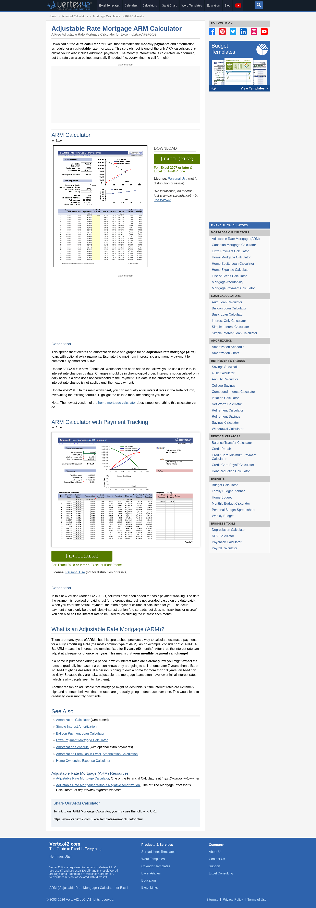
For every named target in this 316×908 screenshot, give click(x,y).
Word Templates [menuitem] (192, 5)
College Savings (223, 385)
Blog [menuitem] (227, 5)
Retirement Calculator (227, 410)
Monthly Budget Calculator (231, 503)
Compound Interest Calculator (233, 391)
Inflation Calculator (225, 398)
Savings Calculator (225, 422)
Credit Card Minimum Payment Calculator (234, 457)
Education (148, 880)
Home (52, 16)
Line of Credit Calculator (229, 276)
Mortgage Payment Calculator (233, 288)
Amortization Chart (225, 353)
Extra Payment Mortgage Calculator (82, 740)
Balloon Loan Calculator (229, 308)
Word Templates (153, 859)
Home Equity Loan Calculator (233, 263)
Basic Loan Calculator (228, 314)
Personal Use (177, 178)
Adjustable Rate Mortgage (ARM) (236, 239)
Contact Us (217, 859)
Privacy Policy (233, 899)
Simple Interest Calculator (230, 327)
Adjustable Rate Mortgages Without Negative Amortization (98, 785)
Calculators (230, 232)
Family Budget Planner (228, 491)
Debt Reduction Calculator (231, 471)
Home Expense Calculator (231, 269)
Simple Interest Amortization (76, 726)
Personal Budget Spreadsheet (233, 510)
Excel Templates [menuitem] (109, 5)
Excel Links (149, 887)
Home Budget (222, 497)
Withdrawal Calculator (228, 429)
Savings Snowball (225, 367)
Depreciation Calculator (229, 529)
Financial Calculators (229, 225)
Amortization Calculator (73, 720)
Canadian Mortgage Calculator (234, 245)
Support (214, 866)
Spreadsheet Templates (158, 852)
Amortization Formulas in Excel (78, 754)
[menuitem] (238, 5)
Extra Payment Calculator (230, 251)
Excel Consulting (221, 873)
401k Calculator (223, 373)
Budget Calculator (225, 485)
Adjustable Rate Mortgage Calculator (82, 778)
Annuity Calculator (225, 379)
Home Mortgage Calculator (231, 257)
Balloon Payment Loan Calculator (80, 733)
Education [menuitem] (213, 5)
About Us (215, 852)
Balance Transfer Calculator (232, 442)
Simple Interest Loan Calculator (234, 333)
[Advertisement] (125, 94)
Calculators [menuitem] (150, 5)
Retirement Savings (226, 416)
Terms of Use (257, 899)
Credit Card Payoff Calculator (233, 465)
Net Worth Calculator (227, 404)
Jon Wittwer (162, 200)
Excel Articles (151, 873)
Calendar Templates (155, 866)
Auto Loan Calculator (227, 302)
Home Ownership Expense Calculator (83, 760)
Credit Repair (221, 449)
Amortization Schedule (72, 747)
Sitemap (212, 899)
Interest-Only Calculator (229, 320)
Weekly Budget (223, 516)
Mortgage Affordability (227, 282)
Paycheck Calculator (227, 542)
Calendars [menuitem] (131, 5)
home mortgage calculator (117, 402)
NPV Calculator (223, 536)
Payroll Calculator (224, 548)
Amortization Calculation (120, 754)
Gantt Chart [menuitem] (169, 5)
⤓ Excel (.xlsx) (176, 159)
